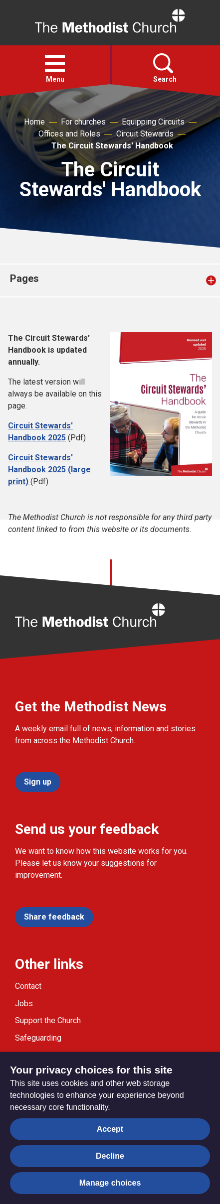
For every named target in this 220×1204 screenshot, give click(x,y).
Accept (110, 1129)
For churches (83, 122)
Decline (110, 1156)
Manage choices (110, 1183)
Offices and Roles (69, 133)
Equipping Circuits (153, 122)
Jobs (24, 1003)
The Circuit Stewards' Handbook (112, 145)
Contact (28, 986)
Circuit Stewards (145, 133)
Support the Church (48, 1020)
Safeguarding (38, 1038)
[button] (55, 63)
